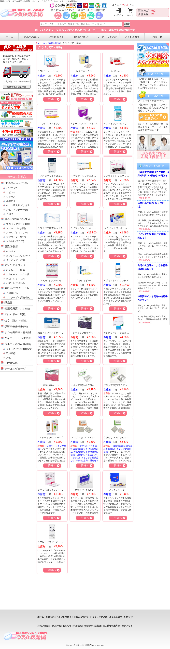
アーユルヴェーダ (15, 368)
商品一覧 (56, 625)
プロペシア (18, 224)
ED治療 (16, 183)
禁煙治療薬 (17, 308)
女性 (17, 209)
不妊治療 (10, 353)
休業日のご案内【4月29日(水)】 (151, 205)
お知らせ (67, 625)
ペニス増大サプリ (18, 205)
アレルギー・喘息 (15, 314)
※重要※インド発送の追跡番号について (153, 298)
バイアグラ (12, 188)
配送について (81, 37)
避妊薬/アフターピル (16, 288)
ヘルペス (10, 251)
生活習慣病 (11, 362)
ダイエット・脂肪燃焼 (17, 338)
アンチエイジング (15, 265)
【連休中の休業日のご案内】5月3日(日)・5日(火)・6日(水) (153, 174)
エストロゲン (19, 349)
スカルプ (17, 232)
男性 (8, 357)
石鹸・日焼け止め (15, 283)
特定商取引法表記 (92, 625)
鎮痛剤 (16, 326)
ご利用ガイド (56, 37)
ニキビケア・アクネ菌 (17, 274)
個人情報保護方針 (111, 625)
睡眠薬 (8, 302)
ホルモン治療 (17, 344)
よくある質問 (132, 37)
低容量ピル (12, 293)
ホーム (9, 37)
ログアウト (127, 625)
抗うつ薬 (15, 320)
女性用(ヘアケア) (15, 241)
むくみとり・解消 (15, 270)
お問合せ (157, 37)
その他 (9, 214)
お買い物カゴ (43, 625)
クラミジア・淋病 (15, 260)
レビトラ (10, 192)
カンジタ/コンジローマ (18, 255)
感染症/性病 (11, 246)
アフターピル (18, 297)
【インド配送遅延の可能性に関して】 (153, 236)
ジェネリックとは (107, 37)
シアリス (10, 196)
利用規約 (77, 625)
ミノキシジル (16, 228)
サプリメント (16, 237)
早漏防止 (10, 201)
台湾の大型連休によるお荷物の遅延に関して (153, 267)
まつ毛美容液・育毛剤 (17, 332)
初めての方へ (31, 37)
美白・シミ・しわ (15, 278)
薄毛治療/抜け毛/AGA (17, 219)
